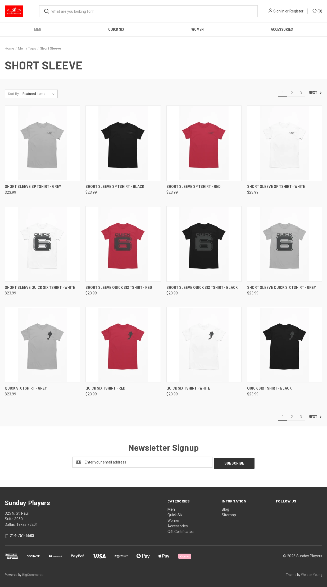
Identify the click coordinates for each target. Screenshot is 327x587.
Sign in (278, 11)
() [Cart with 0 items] (317, 10)
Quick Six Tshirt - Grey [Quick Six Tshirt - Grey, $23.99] (26, 388)
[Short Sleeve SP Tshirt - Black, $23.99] (123, 143)
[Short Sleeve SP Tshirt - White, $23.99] (284, 143)
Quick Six (116, 29)
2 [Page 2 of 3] (292, 93)
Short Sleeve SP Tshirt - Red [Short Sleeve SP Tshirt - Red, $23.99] (193, 186)
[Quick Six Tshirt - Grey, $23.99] (42, 344)
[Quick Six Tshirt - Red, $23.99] (123, 344)
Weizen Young (311, 573)
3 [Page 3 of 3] (301, 93)
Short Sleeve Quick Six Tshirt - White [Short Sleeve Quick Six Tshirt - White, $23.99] (40, 287)
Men (37, 29)
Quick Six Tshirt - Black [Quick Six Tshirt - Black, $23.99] (269, 388)
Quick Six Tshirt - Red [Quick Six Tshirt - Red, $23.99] (105, 388)
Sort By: (14, 94)
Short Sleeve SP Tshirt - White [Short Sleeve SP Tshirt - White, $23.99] (276, 186)
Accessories (282, 29)
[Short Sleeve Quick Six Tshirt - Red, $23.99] (123, 244)
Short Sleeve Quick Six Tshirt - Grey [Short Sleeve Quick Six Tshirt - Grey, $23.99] (281, 287)
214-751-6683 (22, 534)
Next (315, 92)
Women (197, 29)
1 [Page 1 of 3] (283, 93)
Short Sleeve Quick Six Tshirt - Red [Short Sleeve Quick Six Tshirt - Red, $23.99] (118, 287)
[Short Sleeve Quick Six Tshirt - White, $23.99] (42, 244)
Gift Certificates (180, 530)
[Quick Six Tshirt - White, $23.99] (203, 344)
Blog (225, 508)
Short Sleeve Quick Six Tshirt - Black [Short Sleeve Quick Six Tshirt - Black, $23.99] (202, 287)
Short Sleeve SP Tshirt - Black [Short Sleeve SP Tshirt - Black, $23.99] (114, 186)
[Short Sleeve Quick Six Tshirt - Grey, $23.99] (284, 244)
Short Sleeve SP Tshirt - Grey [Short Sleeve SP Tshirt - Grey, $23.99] (33, 186)
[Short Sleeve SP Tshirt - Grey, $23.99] (42, 143)
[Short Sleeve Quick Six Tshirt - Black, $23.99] (203, 244)
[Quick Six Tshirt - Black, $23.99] (284, 344)
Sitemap (229, 514)
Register (296, 11)
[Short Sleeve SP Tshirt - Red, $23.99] (203, 143)
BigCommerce (32, 573)
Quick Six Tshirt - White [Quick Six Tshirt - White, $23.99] (188, 388)
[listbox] (39, 94)
